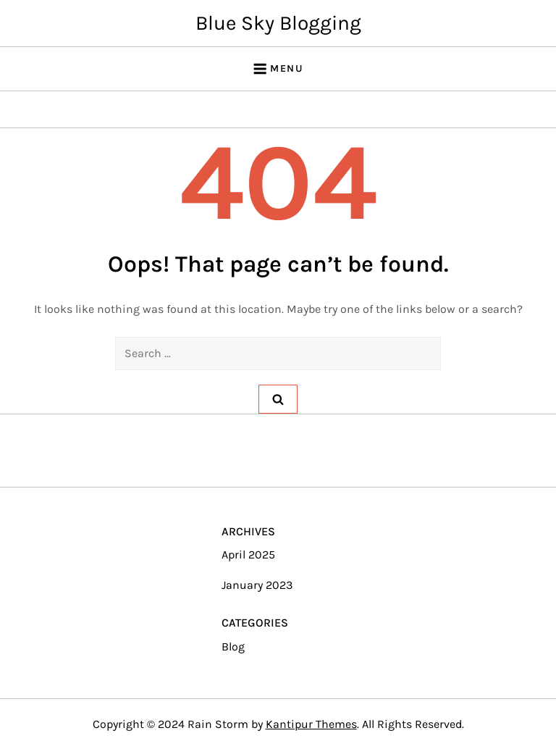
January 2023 (257, 585)
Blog (233, 646)
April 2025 (248, 554)
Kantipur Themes (311, 724)
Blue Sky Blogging (278, 23)
